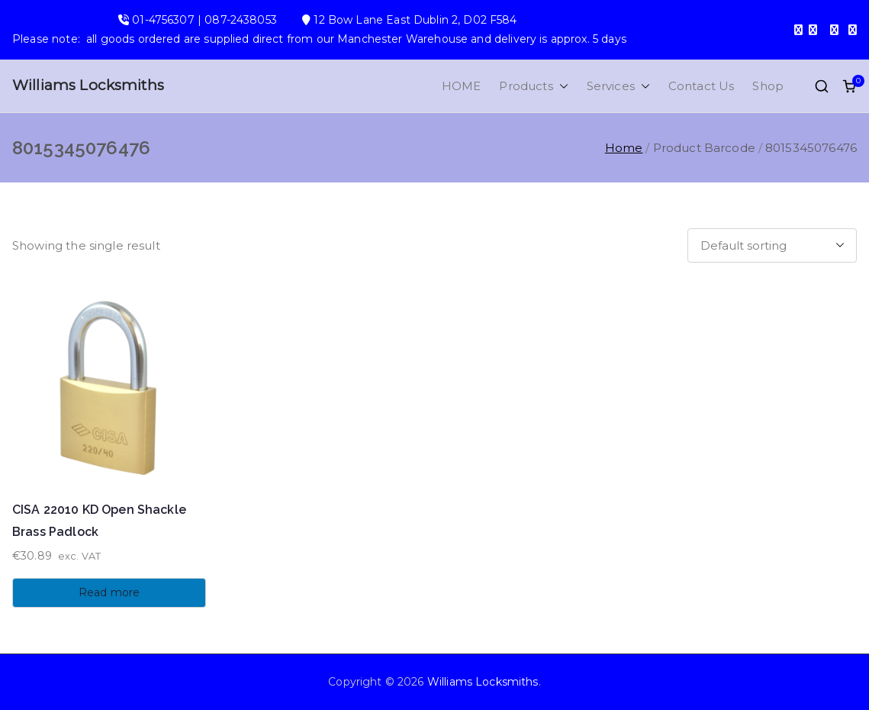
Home (624, 147)
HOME (461, 86)
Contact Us (701, 86)
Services (618, 86)
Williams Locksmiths (88, 85)
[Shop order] (772, 245)
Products (533, 86)
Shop (768, 86)
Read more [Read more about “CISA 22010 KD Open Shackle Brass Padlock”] (109, 592)
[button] (560, 86)
